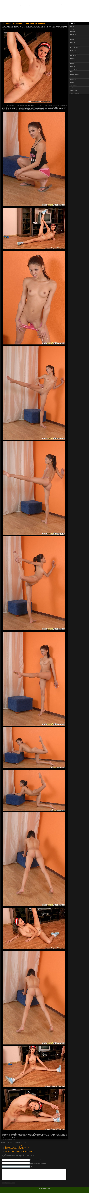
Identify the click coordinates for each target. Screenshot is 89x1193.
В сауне (72, 39)
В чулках (72, 42)
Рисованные (73, 77)
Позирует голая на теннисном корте (15, 1148)
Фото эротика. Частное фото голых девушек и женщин (41, 1)
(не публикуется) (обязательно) (38, 1163)
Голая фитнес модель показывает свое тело (17, 1147)
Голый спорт (73, 50)
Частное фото (73, 90)
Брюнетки (72, 31)
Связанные (73, 79)
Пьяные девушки (74, 74)
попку (59, 107)
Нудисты (72, 66)
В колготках (73, 34)
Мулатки (72, 58)
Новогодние (73, 61)
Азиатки (72, 26)
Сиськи (72, 82)
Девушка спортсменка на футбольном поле (17, 1146)
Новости (72, 63)
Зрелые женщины (74, 53)
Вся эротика (10, 19)
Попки (71, 71)
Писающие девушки (75, 69)
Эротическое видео (75, 93)
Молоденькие (73, 55)
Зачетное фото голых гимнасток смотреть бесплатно (19, 1151)
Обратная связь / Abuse (44, 1188)
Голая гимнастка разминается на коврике (16, 1150)
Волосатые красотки (75, 45)
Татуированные (74, 85)
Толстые (72, 87)
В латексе (72, 37)
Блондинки (73, 29)
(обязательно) (35, 1159)
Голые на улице (74, 47)
